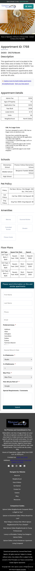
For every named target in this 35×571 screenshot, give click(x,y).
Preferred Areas (9, 325)
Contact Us (17, 489)
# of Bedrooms (9, 355)
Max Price (7, 373)
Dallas (17, 338)
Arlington (17, 334)
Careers (17, 493)
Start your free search (22, 84)
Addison (17, 329)
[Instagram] (17, 466)
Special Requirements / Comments (15, 390)
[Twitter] (13, 466)
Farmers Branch (17, 343)
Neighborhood (17, 479)
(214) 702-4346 (24, 1)
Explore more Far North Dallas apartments (17, 81)
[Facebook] (9, 466)
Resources (17, 499)
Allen (17, 331)
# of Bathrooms (9, 364)
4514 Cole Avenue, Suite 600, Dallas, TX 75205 (20, 461)
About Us (17, 475)
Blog (17, 496)
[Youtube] (21, 466)
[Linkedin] (25, 466)
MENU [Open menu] (28, 6)
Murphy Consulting (21, 569)
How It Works (17, 482)
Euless (17, 340)
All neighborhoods (8, 84)
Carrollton (17, 336)
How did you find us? (11, 382)
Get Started (17, 486)
